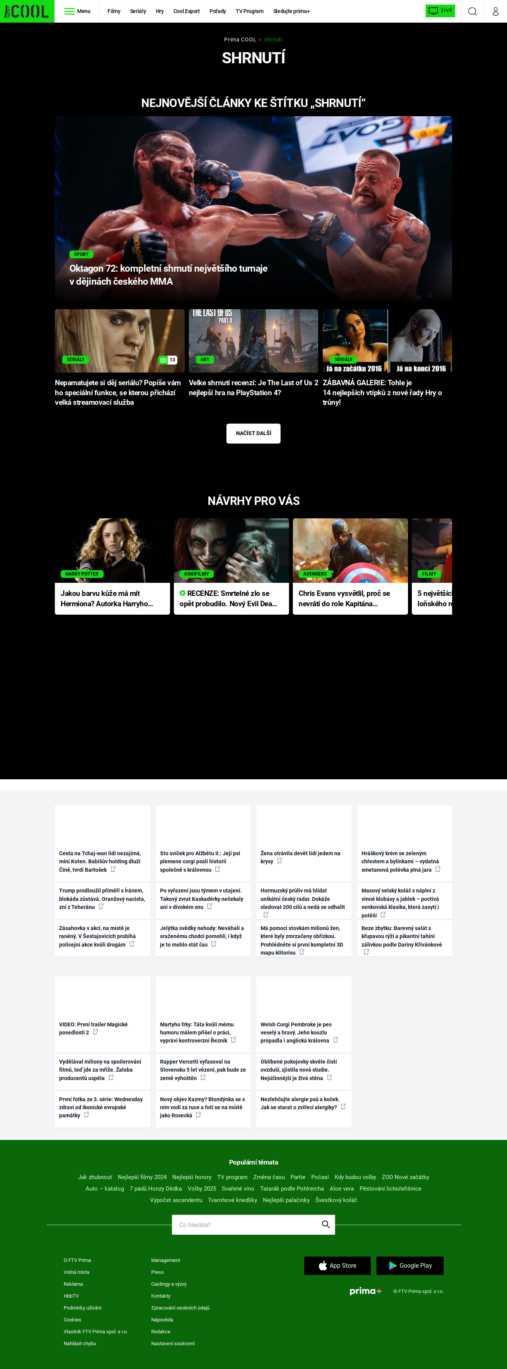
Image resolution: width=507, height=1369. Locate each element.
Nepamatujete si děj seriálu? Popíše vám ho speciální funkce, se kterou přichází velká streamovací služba (118, 393)
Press (157, 1272)
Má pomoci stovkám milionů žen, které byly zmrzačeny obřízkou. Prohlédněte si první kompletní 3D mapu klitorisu (302, 940)
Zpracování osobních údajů (180, 1308)
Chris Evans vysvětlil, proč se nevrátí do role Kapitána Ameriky (344, 599)
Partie (298, 1177)
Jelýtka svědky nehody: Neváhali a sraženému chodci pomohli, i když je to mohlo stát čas (202, 936)
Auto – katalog (105, 1188)
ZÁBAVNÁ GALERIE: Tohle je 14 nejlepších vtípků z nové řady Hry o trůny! (382, 393)
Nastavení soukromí (173, 1343)
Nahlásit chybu (80, 1343)
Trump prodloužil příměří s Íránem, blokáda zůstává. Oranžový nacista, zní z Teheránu (102, 898)
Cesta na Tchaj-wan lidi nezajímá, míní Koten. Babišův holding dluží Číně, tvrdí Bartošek (100, 861)
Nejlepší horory (191, 1177)
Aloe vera (342, 1188)
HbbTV (71, 1296)
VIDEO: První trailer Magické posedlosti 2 (93, 1028)
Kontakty (160, 1296)
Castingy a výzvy (169, 1284)
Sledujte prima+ (291, 11)
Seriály (138, 11)
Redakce (160, 1331)
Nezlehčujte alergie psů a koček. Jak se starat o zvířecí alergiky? (303, 1103)
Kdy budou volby (355, 1177)
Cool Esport (186, 11)
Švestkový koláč (336, 1200)
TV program (232, 1177)
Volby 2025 (202, 1188)
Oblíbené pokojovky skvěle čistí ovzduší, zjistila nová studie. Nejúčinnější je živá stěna (299, 1070)
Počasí (320, 1177)
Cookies (72, 1320)
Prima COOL (240, 39)
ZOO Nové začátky (405, 1177)
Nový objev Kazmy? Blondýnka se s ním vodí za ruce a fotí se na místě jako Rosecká (202, 1107)
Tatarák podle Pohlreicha (292, 1188)
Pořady (218, 11)
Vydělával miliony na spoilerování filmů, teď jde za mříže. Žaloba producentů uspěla (100, 1070)
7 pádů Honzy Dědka (156, 1188)
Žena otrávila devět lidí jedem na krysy (300, 857)
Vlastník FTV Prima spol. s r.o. (96, 1331)
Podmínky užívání (82, 1308)
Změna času (269, 1177)
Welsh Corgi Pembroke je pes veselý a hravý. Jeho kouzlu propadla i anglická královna (299, 1032)
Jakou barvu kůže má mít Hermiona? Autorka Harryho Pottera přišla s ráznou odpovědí (104, 599)
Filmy (113, 11)
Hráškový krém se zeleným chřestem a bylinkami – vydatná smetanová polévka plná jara (401, 861)
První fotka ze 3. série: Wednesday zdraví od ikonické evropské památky (101, 1107)
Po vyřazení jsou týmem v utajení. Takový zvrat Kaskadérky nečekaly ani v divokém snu (201, 898)
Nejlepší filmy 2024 (142, 1177)
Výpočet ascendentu (176, 1200)
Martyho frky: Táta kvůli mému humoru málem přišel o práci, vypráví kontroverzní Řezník (198, 1032)
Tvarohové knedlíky (232, 1200)
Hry (160, 11)
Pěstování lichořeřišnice (390, 1188)
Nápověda (162, 1320)
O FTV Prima (77, 1260)
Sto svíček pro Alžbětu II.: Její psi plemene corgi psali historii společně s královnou (200, 861)
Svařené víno (238, 1188)
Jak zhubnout (95, 1177)
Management (165, 1260)
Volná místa (76, 1272)
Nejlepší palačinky (286, 1200)
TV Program (249, 11)
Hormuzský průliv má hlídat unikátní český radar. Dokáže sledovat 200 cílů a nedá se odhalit (303, 902)
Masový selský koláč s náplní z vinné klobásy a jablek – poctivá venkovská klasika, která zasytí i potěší (400, 902)
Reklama (73, 1284)
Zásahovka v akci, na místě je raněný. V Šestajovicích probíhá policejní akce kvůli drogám (97, 936)
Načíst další (253, 433)
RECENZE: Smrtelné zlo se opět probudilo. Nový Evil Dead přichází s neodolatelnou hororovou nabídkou (228, 599)
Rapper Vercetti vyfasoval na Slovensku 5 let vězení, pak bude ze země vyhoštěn (203, 1070)
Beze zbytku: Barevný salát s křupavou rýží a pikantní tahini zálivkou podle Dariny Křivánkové (402, 940)
